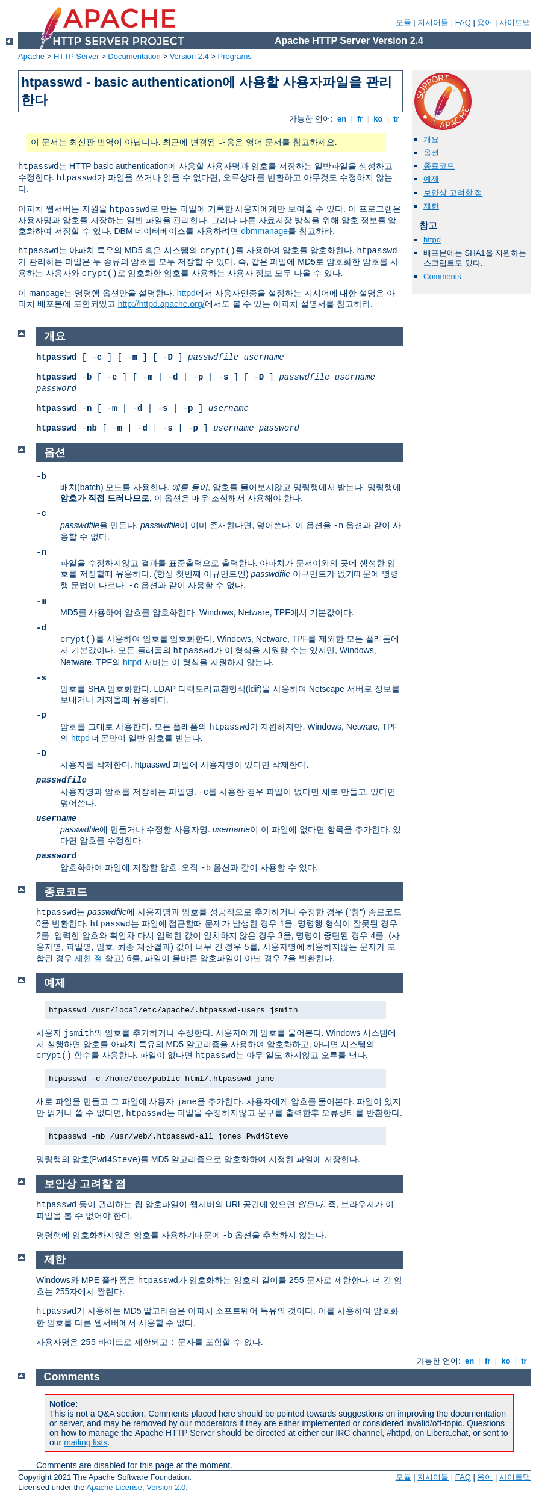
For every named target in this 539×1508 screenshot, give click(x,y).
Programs (235, 56)
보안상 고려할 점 (452, 192)
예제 (431, 178)
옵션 (431, 152)
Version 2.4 (189, 56)
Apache (31, 56)
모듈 (403, 22)
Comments (442, 276)
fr (360, 118)
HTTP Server (76, 56)
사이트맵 (515, 22)
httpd (186, 293)
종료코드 (439, 165)
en (341, 118)
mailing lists (85, 1442)
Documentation (134, 56)
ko (378, 118)
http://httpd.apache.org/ (161, 304)
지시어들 (433, 22)
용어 (485, 22)
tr (396, 118)
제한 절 (88, 958)
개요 (431, 139)
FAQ (463, 22)
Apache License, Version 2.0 (135, 1487)
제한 (431, 206)
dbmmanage (264, 231)
